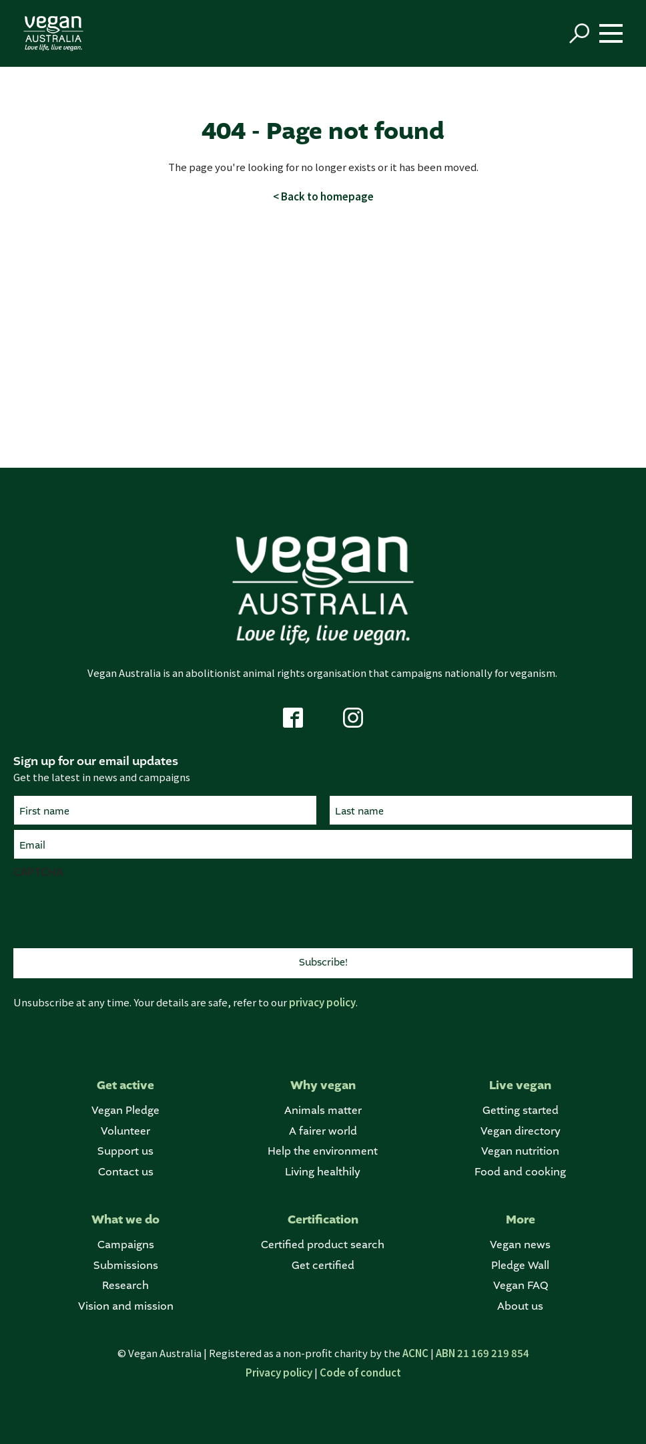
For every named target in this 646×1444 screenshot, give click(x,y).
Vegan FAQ (520, 1286)
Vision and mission (126, 1306)
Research (125, 1286)
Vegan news (520, 1245)
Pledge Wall (520, 1266)
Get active (125, 1085)
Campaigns (125, 1245)
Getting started (520, 1111)
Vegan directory (520, 1131)
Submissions (125, 1266)
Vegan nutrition (520, 1151)
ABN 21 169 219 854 (482, 1353)
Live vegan (520, 1085)
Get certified (323, 1266)
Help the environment (323, 1151)
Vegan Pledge (125, 1111)
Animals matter (323, 1111)
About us (520, 1306)
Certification (323, 1219)
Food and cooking (520, 1172)
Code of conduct (360, 1372)
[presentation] (114, 911)
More (520, 1219)
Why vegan (323, 1085)
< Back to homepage (323, 196)
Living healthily (322, 1172)
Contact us (125, 1172)
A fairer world (323, 1131)
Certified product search (322, 1245)
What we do (125, 1219)
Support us (125, 1151)
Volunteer (125, 1131)
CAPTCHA (38, 871)
